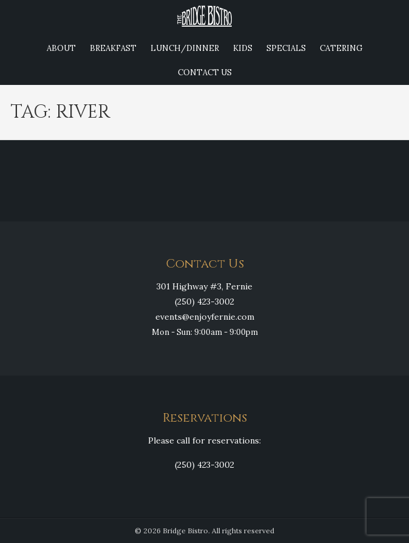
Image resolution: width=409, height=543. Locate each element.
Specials (286, 48)
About (61, 48)
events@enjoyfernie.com (204, 316)
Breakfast (113, 48)
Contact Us (205, 72)
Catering (341, 48)
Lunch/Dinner (184, 48)
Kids (242, 48)
